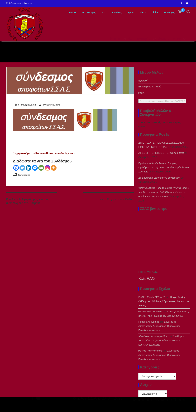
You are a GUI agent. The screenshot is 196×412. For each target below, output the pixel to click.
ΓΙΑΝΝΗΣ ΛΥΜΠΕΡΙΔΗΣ (151, 297)
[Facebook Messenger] (35, 168)
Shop (138, 12)
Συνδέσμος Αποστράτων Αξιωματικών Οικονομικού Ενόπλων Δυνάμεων (159, 326)
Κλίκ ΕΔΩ (146, 278)
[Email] (41, 168)
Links (151, 12)
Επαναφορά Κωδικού (149, 86)
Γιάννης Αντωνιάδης (49, 104)
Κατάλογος (168, 12)
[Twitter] (22, 168)
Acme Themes (174, 406)
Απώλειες (108, 12)
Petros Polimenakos (150, 311)
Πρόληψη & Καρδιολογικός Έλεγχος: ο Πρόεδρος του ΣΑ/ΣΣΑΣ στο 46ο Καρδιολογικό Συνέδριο (163, 167)
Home (57, 12)
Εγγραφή (143, 80)
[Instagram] (47, 168)
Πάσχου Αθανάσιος (148, 321)
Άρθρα (124, 12)
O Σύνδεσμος (76, 12)
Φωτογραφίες (24, 174)
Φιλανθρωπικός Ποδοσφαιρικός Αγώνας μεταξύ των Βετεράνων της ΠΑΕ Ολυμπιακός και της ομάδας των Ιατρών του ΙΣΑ (163, 192)
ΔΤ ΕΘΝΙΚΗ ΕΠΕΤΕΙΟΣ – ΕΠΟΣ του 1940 (161, 153)
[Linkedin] (28, 168)
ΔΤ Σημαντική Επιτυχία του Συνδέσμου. (159, 177)
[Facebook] (16, 168)
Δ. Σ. (93, 12)
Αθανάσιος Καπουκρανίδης (152, 336)
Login (141, 92)
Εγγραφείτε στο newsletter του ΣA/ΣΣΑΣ (162, 101)
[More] (54, 168)
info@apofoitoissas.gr (19, 3)
